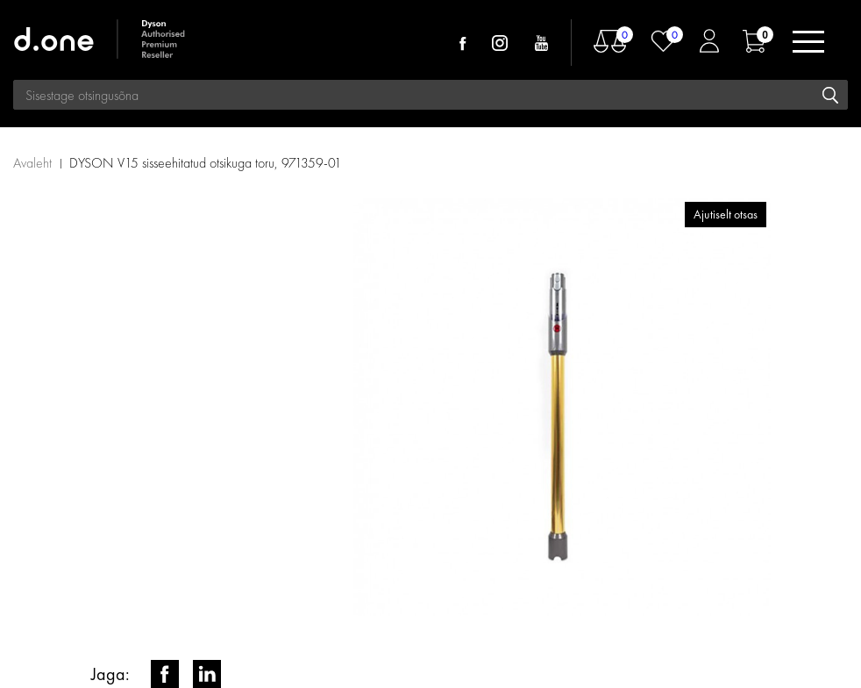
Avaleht (32, 163)
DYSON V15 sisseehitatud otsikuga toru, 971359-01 (205, 163)
